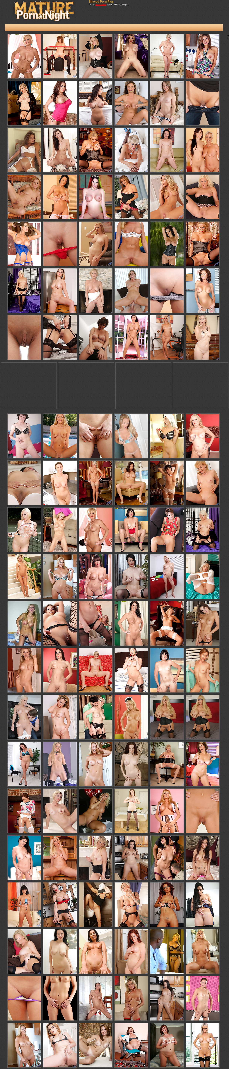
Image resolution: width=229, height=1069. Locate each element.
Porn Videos (101, 4)
